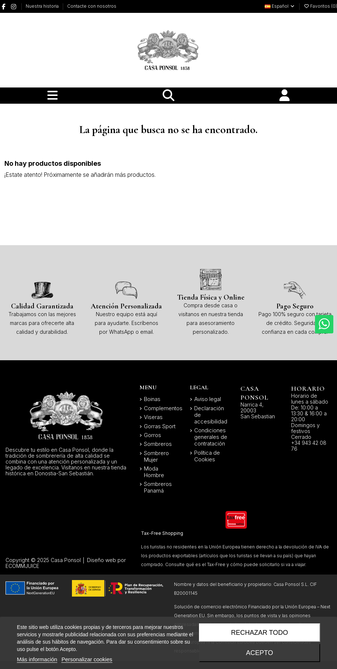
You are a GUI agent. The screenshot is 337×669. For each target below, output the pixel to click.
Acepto (259, 653)
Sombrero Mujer (156, 456)
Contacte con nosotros (91, 6)
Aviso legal (207, 399)
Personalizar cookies (86, 659)
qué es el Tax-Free (205, 564)
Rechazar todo (259, 632)
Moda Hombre (154, 472)
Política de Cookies (207, 456)
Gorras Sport (159, 426)
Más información (37, 659)
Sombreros (158, 444)
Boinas (152, 399)
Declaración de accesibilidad (210, 415)
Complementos (163, 408)
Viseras (153, 417)
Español (280, 6)
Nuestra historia (43, 6)
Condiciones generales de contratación (210, 437)
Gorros (152, 435)
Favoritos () (320, 6)
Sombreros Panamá (158, 487)
